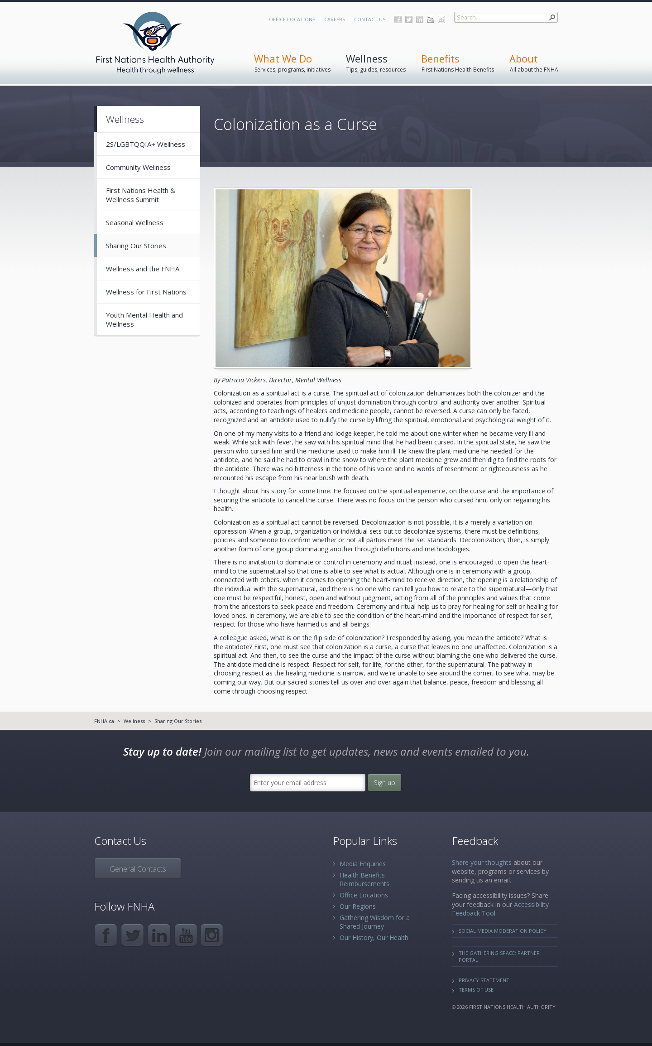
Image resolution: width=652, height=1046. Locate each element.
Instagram (441, 19)
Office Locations (292, 19)
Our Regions (358, 906)
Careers (334, 19)
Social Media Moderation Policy (503, 930)
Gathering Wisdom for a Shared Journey (375, 921)
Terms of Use (476, 989)
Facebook (398, 19)
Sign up (384, 782)
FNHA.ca (104, 721)
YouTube (430, 19)
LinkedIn (419, 19)
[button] (552, 17)
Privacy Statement (484, 980)
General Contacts (138, 869)
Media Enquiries (363, 863)
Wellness (134, 721)
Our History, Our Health (374, 937)
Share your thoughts (482, 862)
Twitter (408, 19)
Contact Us (369, 19)
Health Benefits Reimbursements (364, 879)
